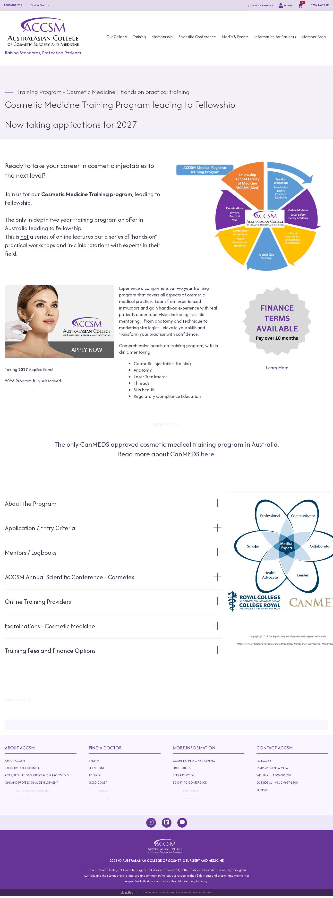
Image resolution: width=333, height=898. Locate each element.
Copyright (196, 892)
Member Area (314, 37)
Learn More (277, 367)
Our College (116, 37)
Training (139, 37)
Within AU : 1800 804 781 (275, 775)
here (207, 454)
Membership (162, 37)
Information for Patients (275, 37)
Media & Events (235, 37)
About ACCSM (15, 761)
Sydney (94, 761)
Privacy (208, 892)
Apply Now (164, 424)
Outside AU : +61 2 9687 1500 (282, 783)
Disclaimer (182, 892)
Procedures (185, 768)
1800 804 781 (13, 5)
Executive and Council (24, 768)
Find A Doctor (105, 748)
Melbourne (100, 768)
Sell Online (142, 892)
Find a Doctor (40, 5)
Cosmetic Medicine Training (194, 761)
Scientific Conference (197, 37)
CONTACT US (319, 5)
